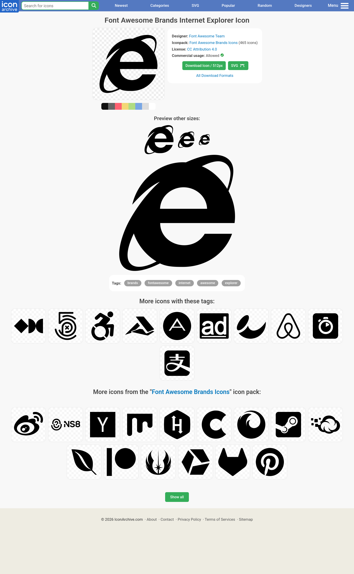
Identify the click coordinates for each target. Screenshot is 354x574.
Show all (177, 497)
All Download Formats (214, 75)
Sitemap (246, 519)
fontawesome (158, 283)
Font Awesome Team (207, 36)
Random (265, 5)
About (152, 519)
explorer (231, 283)
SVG (195, 5)
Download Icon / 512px (204, 65)
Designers (303, 5)
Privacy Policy (189, 519)
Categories (159, 5)
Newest (121, 5)
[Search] (93, 5)
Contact (167, 519)
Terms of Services (220, 519)
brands (133, 283)
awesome (207, 283)
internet (184, 283)
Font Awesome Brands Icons (213, 42)
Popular (228, 5)
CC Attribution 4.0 (202, 49)
